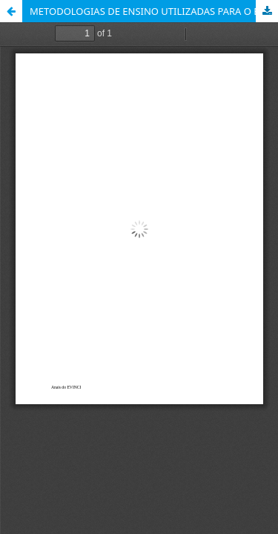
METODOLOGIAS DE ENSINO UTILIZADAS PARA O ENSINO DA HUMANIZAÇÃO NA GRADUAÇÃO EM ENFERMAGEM (154, 11)
